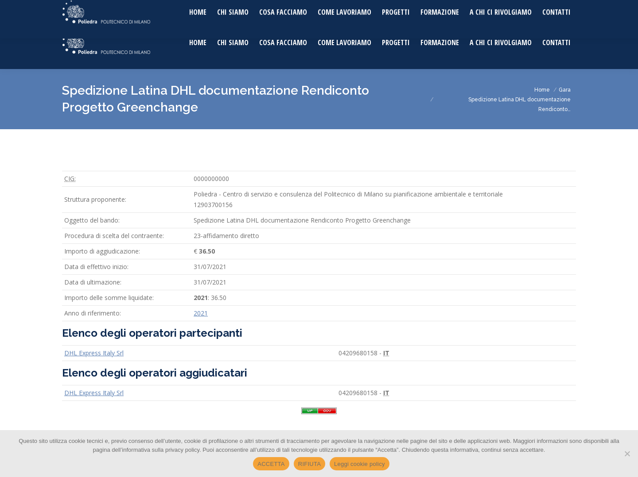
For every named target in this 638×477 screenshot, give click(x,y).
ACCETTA (270, 464)
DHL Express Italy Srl (94, 353)
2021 (201, 313)
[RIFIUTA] (626, 453)
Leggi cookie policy (359, 464)
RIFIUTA (309, 464)
